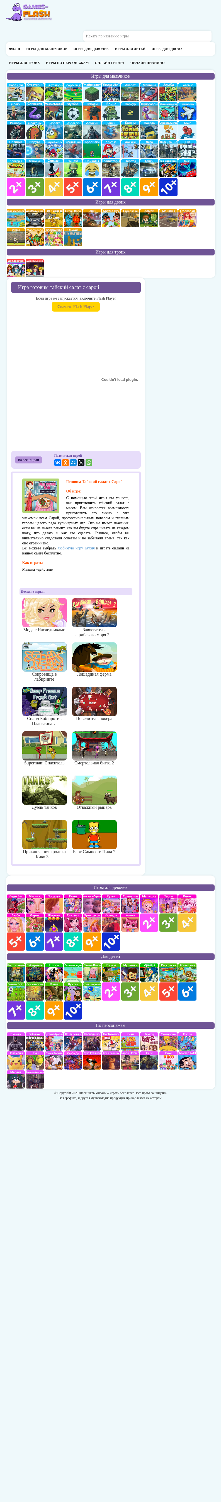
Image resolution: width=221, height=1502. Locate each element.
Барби (16, 922)
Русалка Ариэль (54, 1041)
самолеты (187, 111)
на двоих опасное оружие (73, 237)
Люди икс (111, 92)
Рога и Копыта (54, 1060)
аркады (149, 972)
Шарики (54, 922)
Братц (149, 1041)
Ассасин (92, 130)
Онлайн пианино (147, 63)
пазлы (111, 972)
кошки (130, 922)
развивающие (73, 972)
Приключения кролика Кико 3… (44, 839)
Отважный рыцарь (94, 793)
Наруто (35, 149)
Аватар (130, 92)
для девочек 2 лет (149, 922)
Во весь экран (28, 460)
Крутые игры (111, 149)
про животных (187, 972)
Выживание (168, 149)
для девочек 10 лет (111, 941)
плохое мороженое (35, 237)
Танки (111, 130)
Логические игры (35, 991)
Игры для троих (24, 63)
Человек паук (73, 149)
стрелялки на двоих (130, 218)
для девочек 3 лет (168, 922)
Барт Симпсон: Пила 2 (94, 837)
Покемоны (16, 1060)
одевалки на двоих (187, 218)
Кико (168, 1060)
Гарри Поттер (130, 1060)
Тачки (187, 168)
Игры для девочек (91, 49)
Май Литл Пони (73, 903)
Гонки (149, 168)
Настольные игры (16, 972)
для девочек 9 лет (92, 941)
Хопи (187, 1041)
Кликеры (16, 168)
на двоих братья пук (111, 218)
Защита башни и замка (130, 130)
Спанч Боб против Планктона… (44, 706)
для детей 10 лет (73, 1010)
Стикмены (54, 168)
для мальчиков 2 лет (16, 187)
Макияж (35, 903)
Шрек (35, 1060)
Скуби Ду (73, 1060)
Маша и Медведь (54, 991)
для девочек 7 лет (54, 941)
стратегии (35, 92)
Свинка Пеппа (92, 972)
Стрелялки (73, 130)
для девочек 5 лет (16, 941)
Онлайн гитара (109, 63)
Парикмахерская (73, 922)
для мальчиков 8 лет (130, 187)
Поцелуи (54, 903)
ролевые (187, 92)
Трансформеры (168, 168)
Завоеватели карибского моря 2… (94, 617)
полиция (16, 149)
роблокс (35, 1041)
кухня (111, 903)
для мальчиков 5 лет (73, 187)
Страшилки (35, 168)
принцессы (92, 922)
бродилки (92, 149)
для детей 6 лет (187, 991)
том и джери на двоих (54, 218)
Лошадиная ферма (94, 659)
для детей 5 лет (168, 991)
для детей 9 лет (54, 1010)
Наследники (92, 1041)
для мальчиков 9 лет (149, 187)
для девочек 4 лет (187, 922)
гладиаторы (111, 168)
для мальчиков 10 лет (168, 187)
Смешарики (92, 991)
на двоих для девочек (16, 218)
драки (16, 111)
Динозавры (149, 111)
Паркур (130, 111)
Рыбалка (54, 130)
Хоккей (130, 149)
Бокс (187, 130)
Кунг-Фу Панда (92, 1060)
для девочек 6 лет (35, 941)
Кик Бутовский (111, 1041)
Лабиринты (35, 972)
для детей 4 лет (149, 991)
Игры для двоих (167, 49)
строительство (168, 130)
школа (54, 972)
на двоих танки (92, 218)
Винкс (187, 903)
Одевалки (130, 903)
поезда (149, 130)
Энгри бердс (54, 149)
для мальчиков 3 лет (35, 187)
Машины (149, 92)
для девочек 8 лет (73, 941)
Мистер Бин (187, 1060)
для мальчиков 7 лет (111, 187)
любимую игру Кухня (76, 548)
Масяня (16, 1079)
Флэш (14, 49)
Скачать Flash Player (75, 307)
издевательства (168, 111)
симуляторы (54, 92)
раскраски (168, 972)
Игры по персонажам (67, 63)
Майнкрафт (92, 92)
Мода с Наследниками (44, 615)
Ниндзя (73, 168)
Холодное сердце (92, 903)
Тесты (168, 903)
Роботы (92, 111)
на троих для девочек (16, 268)
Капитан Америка (35, 1079)
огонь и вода (73, 218)
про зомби (168, 92)
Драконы (35, 130)
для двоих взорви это (54, 237)
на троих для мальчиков (35, 268)
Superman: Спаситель (44, 748)
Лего (149, 149)
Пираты (130, 168)
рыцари (16, 130)
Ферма (35, 922)
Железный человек (73, 1041)
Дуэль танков (44, 793)
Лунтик (73, 991)
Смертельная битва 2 (94, 748)
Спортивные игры (73, 92)
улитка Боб (16, 991)
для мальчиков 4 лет (54, 187)
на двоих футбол (16, 237)
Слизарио (35, 111)
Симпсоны (168, 1041)
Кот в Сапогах (111, 1060)
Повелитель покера (94, 704)
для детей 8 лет (35, 1010)
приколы (92, 168)
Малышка (149, 903)
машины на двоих (168, 218)
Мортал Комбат (54, 111)
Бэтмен (16, 1041)
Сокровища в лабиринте (44, 661)
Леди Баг (16, 903)
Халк (149, 1060)
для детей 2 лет (111, 991)
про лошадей (111, 922)
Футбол (73, 111)
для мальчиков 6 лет (92, 187)
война (111, 111)
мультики (130, 972)
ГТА (187, 149)
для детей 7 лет (16, 1010)
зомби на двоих (149, 218)
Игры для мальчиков (46, 49)
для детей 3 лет (130, 991)
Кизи (130, 1041)
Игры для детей (130, 49)
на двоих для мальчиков (35, 218)
